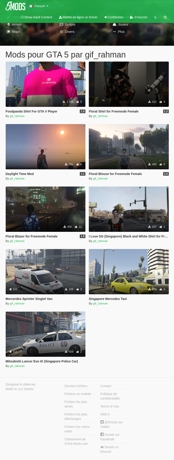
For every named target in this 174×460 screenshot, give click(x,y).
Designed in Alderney (21, 384)
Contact (105, 386)
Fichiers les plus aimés (76, 404)
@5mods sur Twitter (111, 424)
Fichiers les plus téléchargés (76, 416)
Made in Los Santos (20, 389)
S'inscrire (138, 17)
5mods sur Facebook (109, 437)
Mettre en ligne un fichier (78, 17)
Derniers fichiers (76, 386)
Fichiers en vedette (78, 394)
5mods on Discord (109, 449)
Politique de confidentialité (110, 396)
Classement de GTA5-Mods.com (76, 441)
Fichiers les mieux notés (77, 429)
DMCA (105, 414)
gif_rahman (17, 116)
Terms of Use (109, 406)
